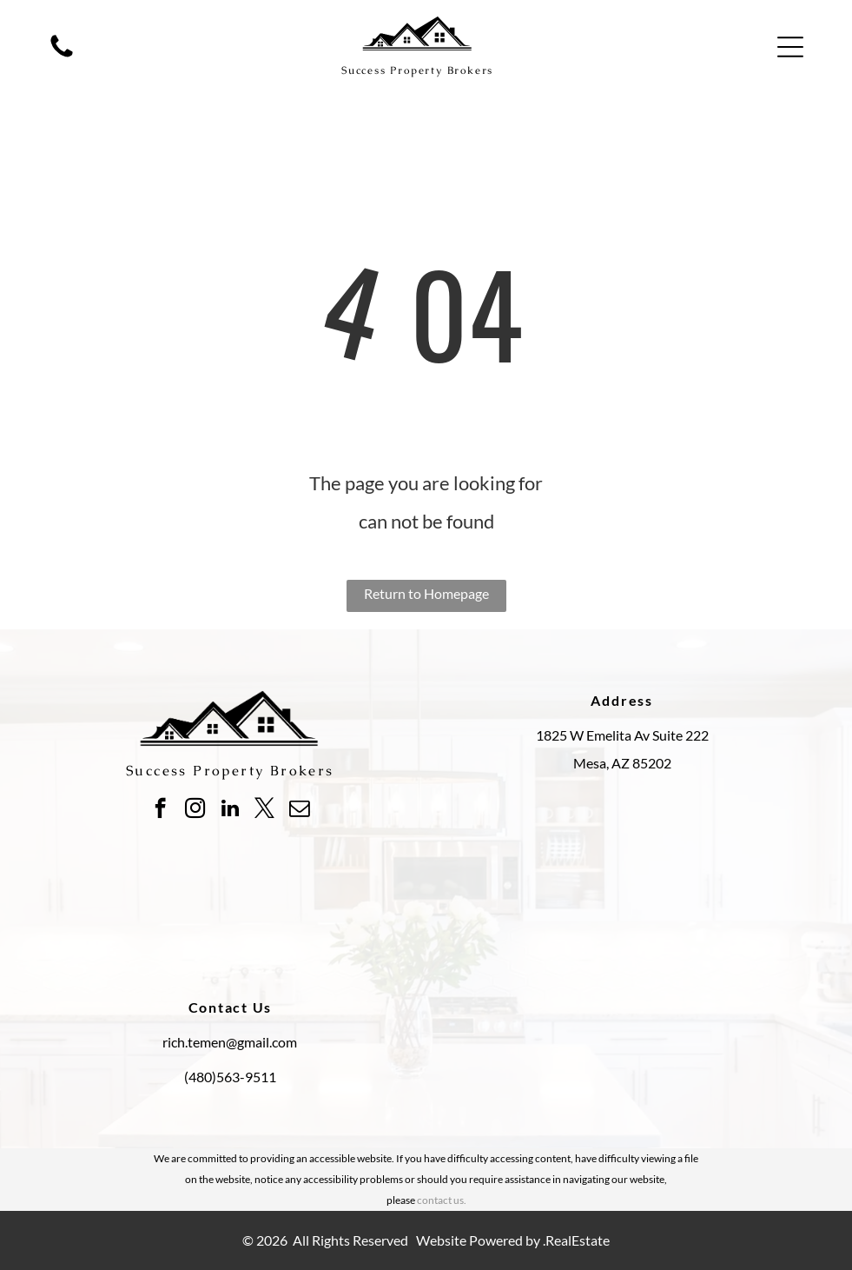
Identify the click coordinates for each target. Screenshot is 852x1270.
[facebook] (160, 810)
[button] (790, 47)
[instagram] (195, 810)
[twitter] (264, 810)
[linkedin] (230, 810)
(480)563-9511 (230, 1076)
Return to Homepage (426, 593)
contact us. (441, 1200)
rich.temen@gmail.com (229, 1042)
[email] (299, 810)
